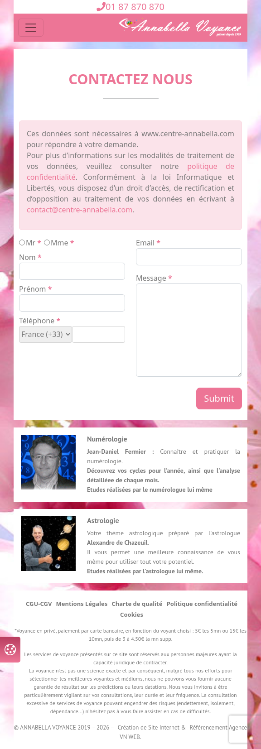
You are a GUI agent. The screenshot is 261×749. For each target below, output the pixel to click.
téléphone (36, 321)
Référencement (208, 727)
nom (27, 257)
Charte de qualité (136, 604)
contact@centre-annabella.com (79, 210)
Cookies (131, 614)
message (151, 278)
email (145, 243)
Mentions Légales (82, 604)
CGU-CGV (39, 604)
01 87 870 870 (130, 6)
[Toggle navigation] (31, 28)
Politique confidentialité (202, 604)
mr (30, 243)
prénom (32, 289)
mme (59, 243)
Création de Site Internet (148, 727)
